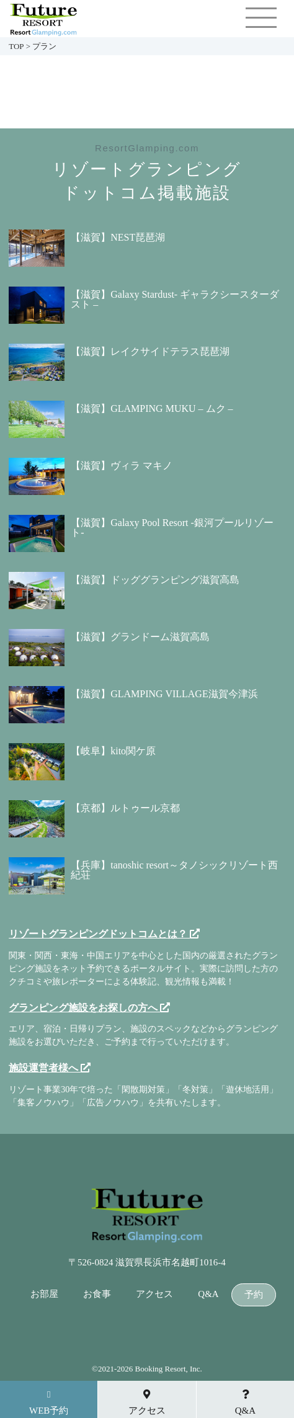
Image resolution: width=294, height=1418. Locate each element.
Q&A (208, 1294)
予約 (253, 1295)
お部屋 (44, 1294)
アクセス (154, 1294)
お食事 (97, 1294)
